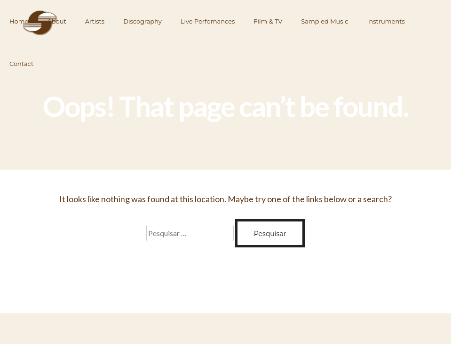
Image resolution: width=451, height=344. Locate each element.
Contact (21, 63)
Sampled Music (324, 21)
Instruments (386, 21)
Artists (94, 21)
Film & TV (267, 21)
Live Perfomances (208, 21)
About (56, 21)
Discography (142, 21)
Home (18, 21)
